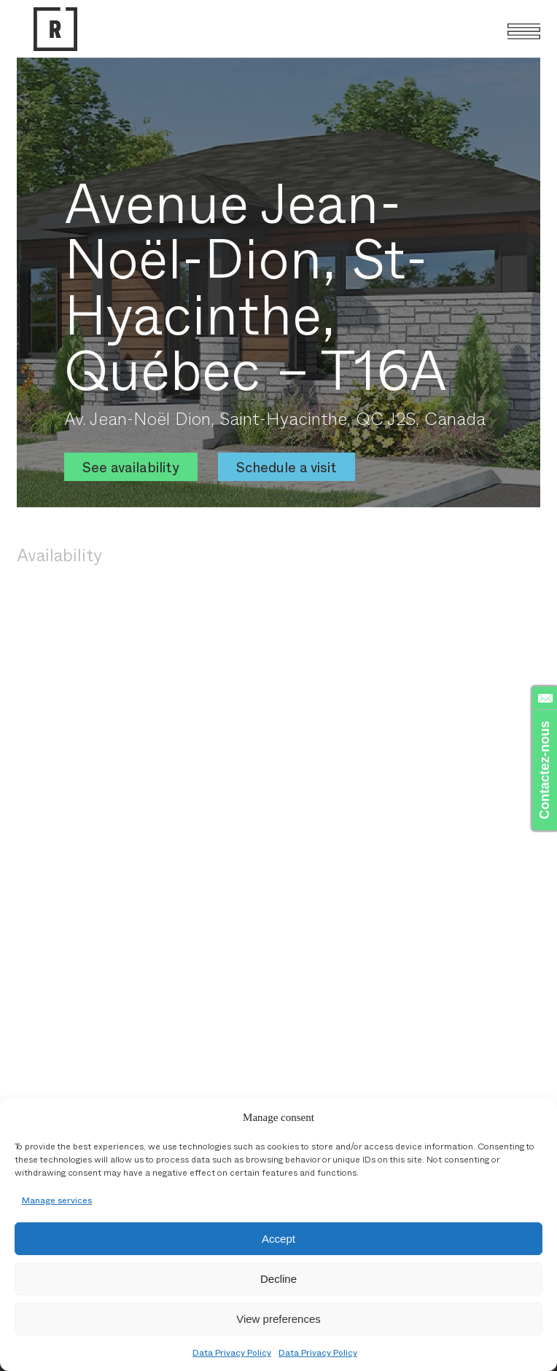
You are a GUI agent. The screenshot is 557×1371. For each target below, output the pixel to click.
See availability (130, 467)
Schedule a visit (286, 467)
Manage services (57, 1199)
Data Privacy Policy (231, 1352)
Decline (278, 1279)
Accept (278, 1239)
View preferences (278, 1319)
